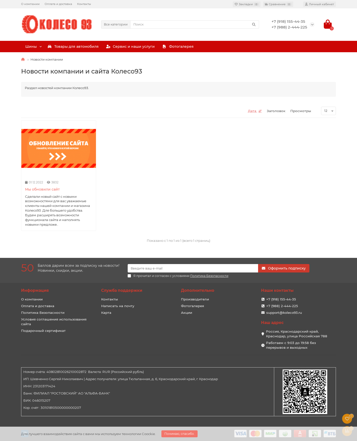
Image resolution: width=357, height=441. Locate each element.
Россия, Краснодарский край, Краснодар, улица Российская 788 (296, 333)
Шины (48, 47)
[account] (319, 4)
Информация (35, 290)
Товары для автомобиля (126, 47)
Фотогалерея (299, 47)
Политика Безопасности (42, 313)
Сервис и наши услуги (217, 47)
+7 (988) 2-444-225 (282, 306)
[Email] (193, 268)
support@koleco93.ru (284, 313)
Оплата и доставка (58, 4)
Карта (106, 313)
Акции (186, 313)
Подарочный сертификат (43, 331)
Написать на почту (117, 306)
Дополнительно (197, 290)
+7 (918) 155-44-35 (281, 299)
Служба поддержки (121, 290)
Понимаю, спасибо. (179, 434)
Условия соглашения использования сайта (54, 321)
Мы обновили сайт (42, 189)
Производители (195, 299)
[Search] (194, 24)
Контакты (84, 4)
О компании (30, 4)
